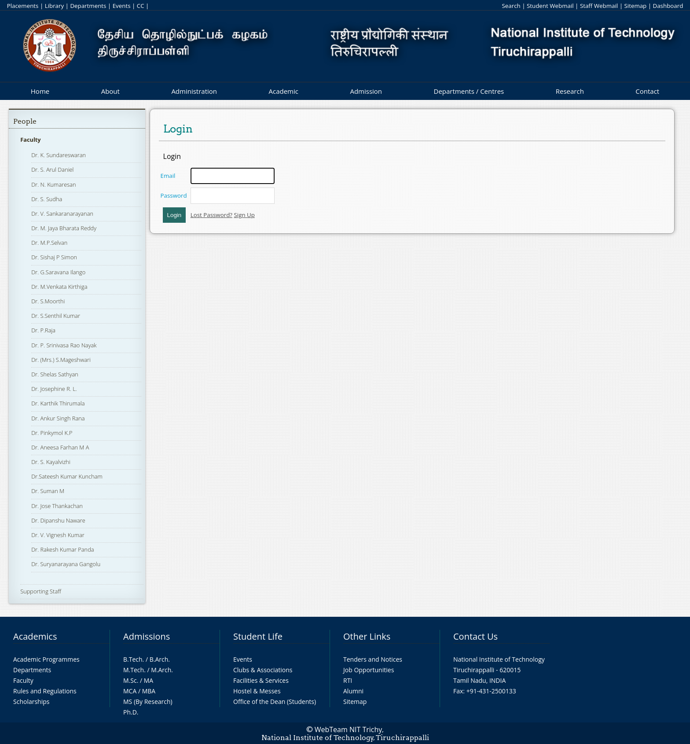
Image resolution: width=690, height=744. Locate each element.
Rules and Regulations (45, 691)
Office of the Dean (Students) (274, 701)
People (25, 121)
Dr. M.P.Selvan (49, 243)
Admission (366, 91)
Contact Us (475, 636)
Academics (35, 636)
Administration (194, 91)
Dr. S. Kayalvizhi (50, 462)
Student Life (258, 636)
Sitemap (635, 6)
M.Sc (130, 680)
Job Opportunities (368, 670)
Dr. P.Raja (43, 330)
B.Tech (133, 659)
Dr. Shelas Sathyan (54, 374)
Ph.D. (131, 712)
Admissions (146, 636)
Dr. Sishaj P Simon (54, 257)
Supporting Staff (40, 591)
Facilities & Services (261, 680)
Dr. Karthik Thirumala (57, 403)
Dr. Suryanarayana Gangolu (65, 564)
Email (168, 176)
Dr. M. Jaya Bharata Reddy (63, 228)
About (110, 91)
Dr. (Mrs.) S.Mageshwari (61, 360)
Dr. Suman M (47, 491)
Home (40, 91)
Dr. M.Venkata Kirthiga (59, 287)
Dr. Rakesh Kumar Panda (62, 549)
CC (140, 6)
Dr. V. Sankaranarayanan (62, 213)
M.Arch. (162, 670)
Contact (647, 91)
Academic (283, 91)
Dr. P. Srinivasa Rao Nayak (63, 345)
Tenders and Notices (372, 659)
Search (511, 6)
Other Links (366, 636)
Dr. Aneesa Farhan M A (60, 447)
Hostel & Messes (257, 691)
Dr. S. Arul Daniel (52, 169)
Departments (88, 6)
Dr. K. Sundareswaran (58, 155)
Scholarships (31, 701)
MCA (129, 691)
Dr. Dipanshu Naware (58, 520)
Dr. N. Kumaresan (53, 184)
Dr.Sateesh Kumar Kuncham (67, 476)
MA (148, 680)
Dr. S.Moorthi (48, 301)
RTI (347, 680)
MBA (149, 691)
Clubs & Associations (263, 670)
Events (122, 6)
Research (570, 91)
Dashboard (668, 6)
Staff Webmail (599, 6)
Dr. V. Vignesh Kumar (57, 535)
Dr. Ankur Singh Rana (57, 418)
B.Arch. (160, 659)
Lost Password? (211, 215)
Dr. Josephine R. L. (54, 389)
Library (54, 6)
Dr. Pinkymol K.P (51, 433)
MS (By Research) (147, 701)
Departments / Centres (469, 91)
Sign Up (244, 215)
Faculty (30, 140)
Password (174, 195)
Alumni (353, 691)
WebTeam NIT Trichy (348, 729)
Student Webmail (550, 6)
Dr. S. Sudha (46, 199)
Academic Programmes (46, 659)
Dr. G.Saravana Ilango (58, 272)
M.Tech (133, 670)
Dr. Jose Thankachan (57, 506)
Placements (23, 6)
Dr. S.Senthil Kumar (55, 316)
